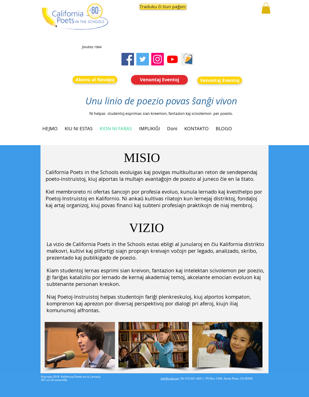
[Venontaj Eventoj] (159, 80)
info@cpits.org (170, 378)
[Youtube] (172, 59)
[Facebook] (127, 59)
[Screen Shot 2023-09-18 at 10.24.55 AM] (187, 59)
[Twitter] (142, 59)
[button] (160, 6)
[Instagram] (157, 59)
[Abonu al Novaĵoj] (95, 79)
